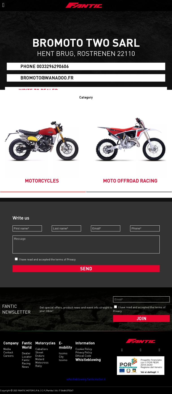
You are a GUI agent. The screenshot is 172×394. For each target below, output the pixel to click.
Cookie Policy (83, 349)
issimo (63, 360)
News (25, 366)
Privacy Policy (83, 352)
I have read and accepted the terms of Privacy (47, 259)
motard (39, 359)
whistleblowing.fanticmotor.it (86, 379)
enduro (39, 355)
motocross (42, 362)
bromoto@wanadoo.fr (46, 77)
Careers (8, 355)
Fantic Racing (26, 361)
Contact (8, 352)
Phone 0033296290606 (44, 66)
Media (7, 349)
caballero (41, 349)
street (39, 352)
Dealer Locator (27, 355)
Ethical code (83, 355)
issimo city (63, 355)
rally (38, 366)
